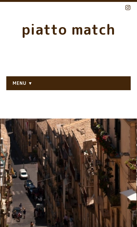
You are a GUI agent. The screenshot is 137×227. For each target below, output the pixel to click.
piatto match (68, 29)
